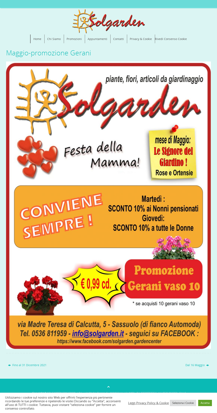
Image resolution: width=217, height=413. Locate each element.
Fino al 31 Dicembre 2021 (27, 365)
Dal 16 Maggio (197, 365)
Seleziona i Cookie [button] (183, 403)
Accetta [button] (205, 403)
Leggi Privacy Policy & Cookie (148, 403)
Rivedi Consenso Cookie (171, 39)
